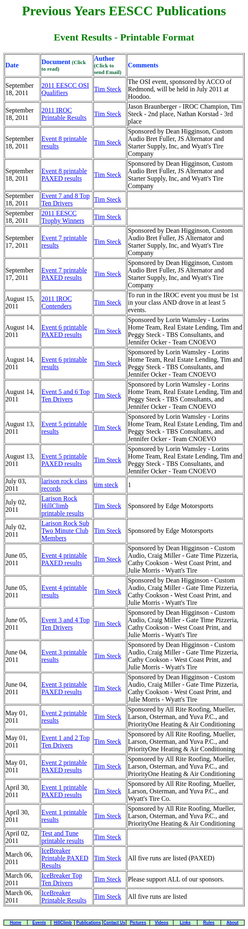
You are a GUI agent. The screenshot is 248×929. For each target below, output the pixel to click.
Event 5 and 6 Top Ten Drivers (65, 395)
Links (185, 922)
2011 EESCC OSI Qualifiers (65, 89)
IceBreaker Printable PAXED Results (64, 858)
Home (15, 922)
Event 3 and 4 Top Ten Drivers (65, 623)
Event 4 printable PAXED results (64, 559)
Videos (162, 922)
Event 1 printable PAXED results (64, 791)
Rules (209, 922)
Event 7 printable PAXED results (64, 274)
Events (39, 922)
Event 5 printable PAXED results (64, 460)
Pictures (138, 922)
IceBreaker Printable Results (63, 896)
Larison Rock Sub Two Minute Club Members (65, 531)
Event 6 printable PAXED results (64, 331)
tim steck (106, 484)
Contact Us (114, 922)
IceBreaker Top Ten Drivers (61, 879)
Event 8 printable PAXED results (64, 174)
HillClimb (63, 922)
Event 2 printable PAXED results (64, 766)
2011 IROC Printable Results (63, 114)
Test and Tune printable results (62, 837)
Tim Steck (108, 89)
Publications (88, 922)
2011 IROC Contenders (56, 302)
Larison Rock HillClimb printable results (62, 506)
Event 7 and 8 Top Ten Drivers (65, 199)
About (232, 922)
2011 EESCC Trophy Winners (62, 217)
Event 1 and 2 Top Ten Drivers (65, 741)
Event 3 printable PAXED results (64, 688)
